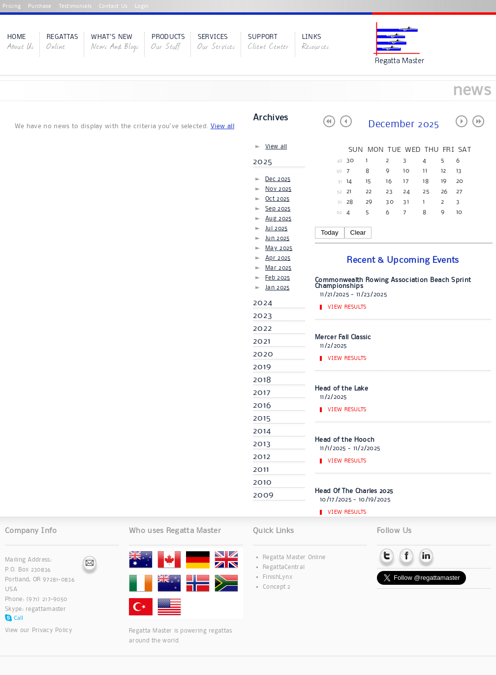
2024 (262, 303)
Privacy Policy (52, 630)
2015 (262, 418)
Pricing (11, 6)
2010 (262, 482)
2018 (262, 380)
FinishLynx (277, 577)
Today (330, 232)
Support (268, 43)
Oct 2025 (277, 199)
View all (222, 126)
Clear (358, 232)
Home (20, 43)
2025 (262, 162)
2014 (262, 431)
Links (315, 43)
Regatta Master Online (294, 557)
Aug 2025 (278, 218)
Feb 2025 (277, 278)
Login (142, 6)
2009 (263, 495)
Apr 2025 (277, 258)
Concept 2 (277, 587)
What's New (115, 43)
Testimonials (75, 6)
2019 (262, 367)
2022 (262, 328)
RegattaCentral (284, 567)
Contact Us (113, 6)
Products (168, 43)
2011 (261, 469)
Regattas (62, 43)
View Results (347, 307)
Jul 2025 (276, 228)
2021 (262, 341)
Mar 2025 (278, 268)
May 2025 (278, 248)
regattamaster (46, 609)
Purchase (39, 6)
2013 (262, 444)
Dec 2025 (277, 179)
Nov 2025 (278, 189)
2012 (262, 457)
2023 (262, 316)
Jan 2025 (277, 287)
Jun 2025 (277, 238)
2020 (263, 354)
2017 (262, 392)
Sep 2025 (277, 209)
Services (216, 43)
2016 (262, 405)
